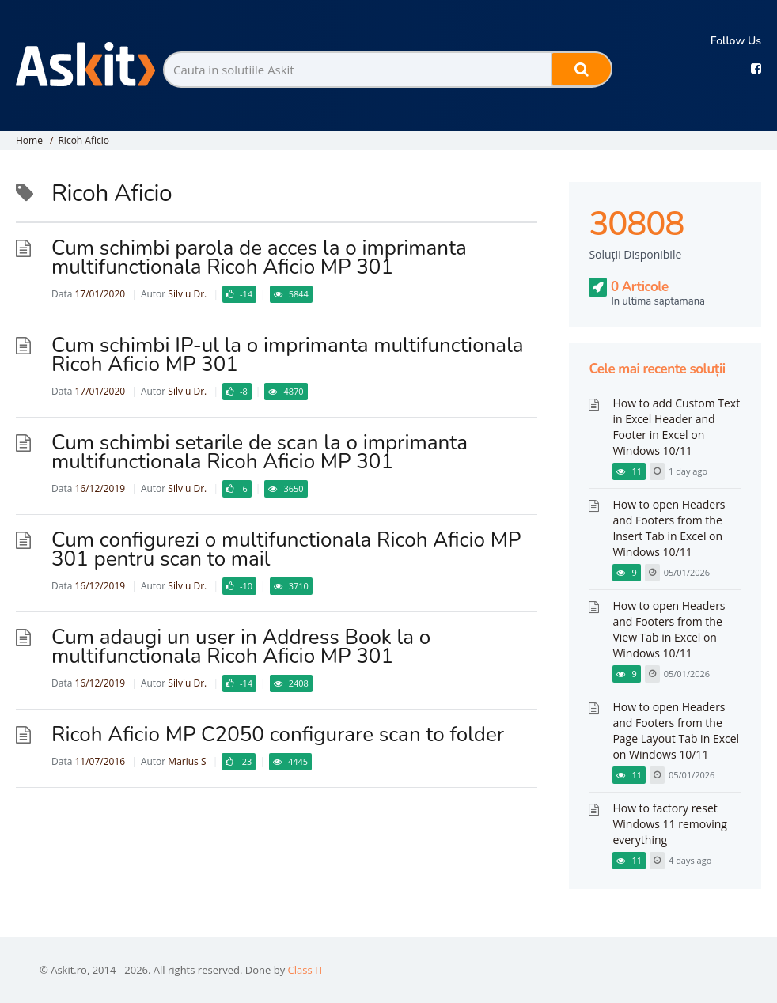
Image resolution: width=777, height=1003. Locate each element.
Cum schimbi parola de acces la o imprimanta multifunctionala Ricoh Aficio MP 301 (259, 257)
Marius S (187, 761)
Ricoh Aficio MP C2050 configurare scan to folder (277, 734)
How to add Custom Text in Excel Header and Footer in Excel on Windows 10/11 (676, 427)
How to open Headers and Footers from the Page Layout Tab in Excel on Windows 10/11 (675, 730)
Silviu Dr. (187, 294)
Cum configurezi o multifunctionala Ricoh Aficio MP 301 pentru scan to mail (286, 549)
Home (29, 140)
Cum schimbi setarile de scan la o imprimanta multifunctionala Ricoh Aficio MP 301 (259, 452)
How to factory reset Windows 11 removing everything (669, 824)
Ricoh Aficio (83, 140)
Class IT (306, 970)
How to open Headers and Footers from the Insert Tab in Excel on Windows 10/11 (668, 528)
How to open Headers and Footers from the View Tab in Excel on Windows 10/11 (668, 629)
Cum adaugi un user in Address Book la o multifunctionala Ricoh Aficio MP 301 (240, 646)
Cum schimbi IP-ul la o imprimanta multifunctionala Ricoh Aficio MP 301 (287, 354)
